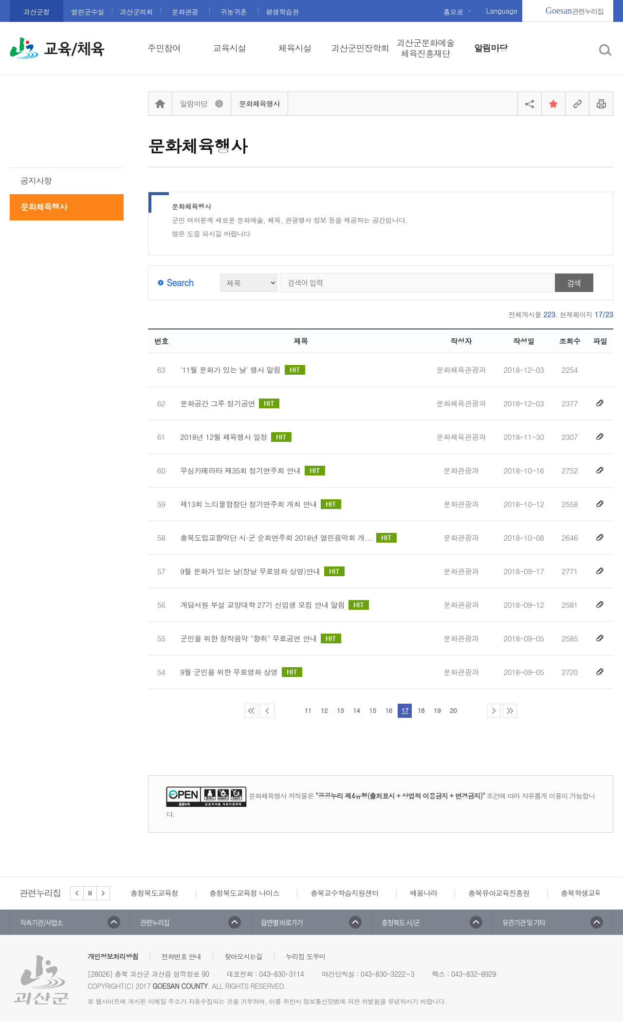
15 (372, 710)
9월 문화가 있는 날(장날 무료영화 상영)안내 (262, 571)
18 (421, 710)
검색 (574, 283)
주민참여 (164, 48)
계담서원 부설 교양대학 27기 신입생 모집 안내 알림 (274, 605)
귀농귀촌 (233, 12)
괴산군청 (36, 12)
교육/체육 (74, 49)
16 (388, 710)
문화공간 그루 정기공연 (229, 403)
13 (340, 710)
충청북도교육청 (154, 893)
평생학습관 (282, 12)
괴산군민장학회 (360, 48)
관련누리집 (575, 11)
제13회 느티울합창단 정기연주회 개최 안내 (260, 504)
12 (324, 710)
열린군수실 (87, 12)
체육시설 (295, 48)
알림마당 (490, 48)
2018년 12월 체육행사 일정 (236, 437)
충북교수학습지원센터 (345, 893)
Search (179, 282)
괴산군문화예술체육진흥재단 (425, 48)
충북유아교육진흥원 (499, 893)
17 (405, 710)
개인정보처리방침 (113, 956)
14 (356, 710)
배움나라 (423, 893)
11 (308, 710)
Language (501, 11)
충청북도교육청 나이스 (244, 893)
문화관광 (185, 12)
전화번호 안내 (182, 956)
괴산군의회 (136, 12)
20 (453, 710)
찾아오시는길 (243, 956)
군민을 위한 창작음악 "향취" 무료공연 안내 (260, 638)
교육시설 (229, 48)
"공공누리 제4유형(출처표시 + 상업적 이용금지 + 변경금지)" (400, 796)
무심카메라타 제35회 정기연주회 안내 (252, 470)
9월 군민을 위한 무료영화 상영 (241, 672)
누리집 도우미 (306, 956)
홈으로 (453, 12)
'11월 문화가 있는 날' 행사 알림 (242, 370)
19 (437, 710)
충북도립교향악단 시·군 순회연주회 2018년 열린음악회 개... (288, 538)
